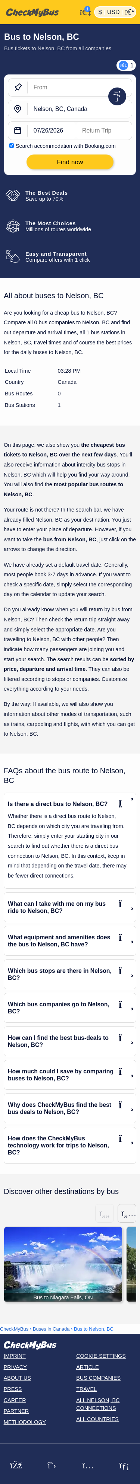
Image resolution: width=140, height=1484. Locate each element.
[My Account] (83, 11)
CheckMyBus (14, 1329)
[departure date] (52, 131)
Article (87, 1367)
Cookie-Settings (101, 1356)
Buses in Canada (51, 1329)
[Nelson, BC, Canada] (80, 109)
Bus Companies (98, 1378)
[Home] (38, 12)
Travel (86, 1389)
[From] (80, 87)
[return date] (104, 131)
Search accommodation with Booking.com (66, 146)
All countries (97, 1419)
